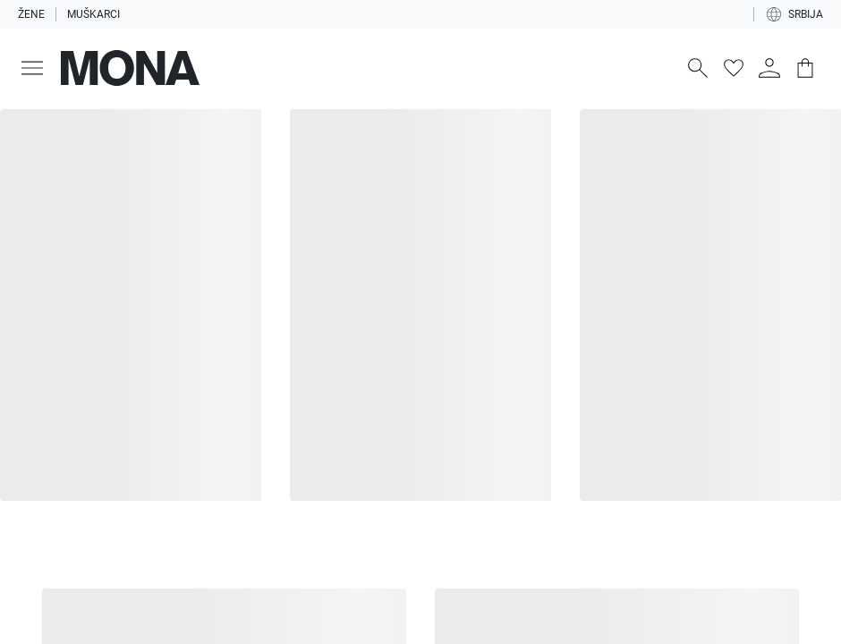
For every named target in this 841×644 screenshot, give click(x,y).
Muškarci (93, 14)
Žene (31, 14)
